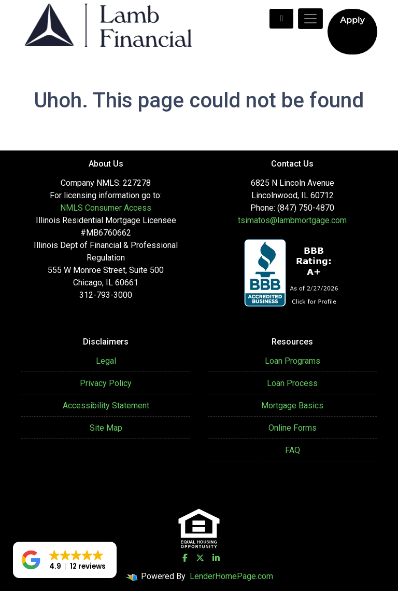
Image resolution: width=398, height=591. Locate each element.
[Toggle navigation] (310, 18)
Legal (106, 361)
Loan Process (292, 383)
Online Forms (292, 428)
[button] (65, 560)
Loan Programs (292, 361)
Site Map (106, 428)
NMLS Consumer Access (105, 208)
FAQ (292, 450)
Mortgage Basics (292, 405)
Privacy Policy (106, 383)
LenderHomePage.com (231, 576)
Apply (352, 20)
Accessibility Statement (106, 405)
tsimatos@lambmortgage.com (292, 220)
